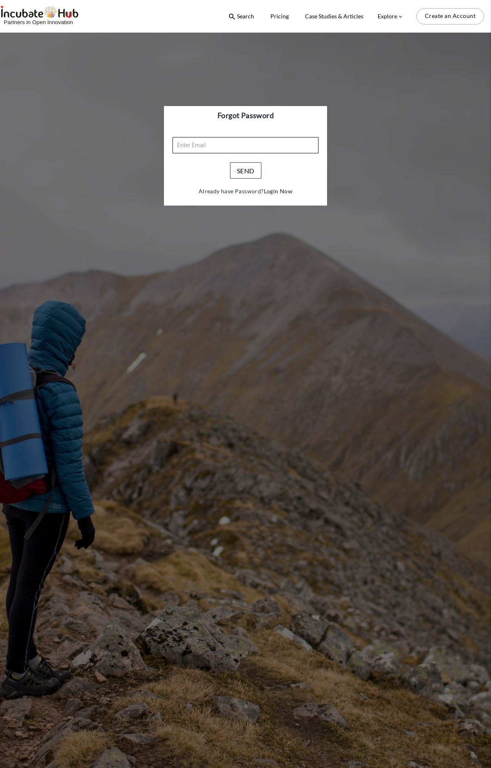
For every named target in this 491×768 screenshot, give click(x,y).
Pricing (279, 16)
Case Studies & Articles (334, 16)
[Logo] (39, 16)
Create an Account (450, 15)
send (245, 171)
